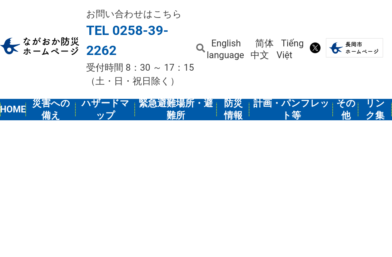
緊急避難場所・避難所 (176, 109)
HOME (13, 109)
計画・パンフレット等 (291, 109)
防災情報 (233, 109)
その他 (346, 109)
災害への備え (51, 109)
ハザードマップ (105, 109)
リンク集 (375, 109)
